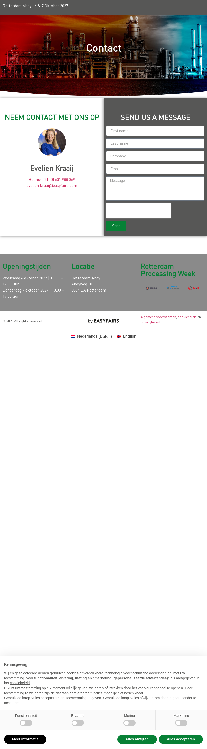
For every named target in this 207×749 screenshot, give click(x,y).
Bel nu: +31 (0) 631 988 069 (52, 179)
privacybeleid (150, 322)
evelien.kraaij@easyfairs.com (52, 185)
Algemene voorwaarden (158, 317)
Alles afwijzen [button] (137, 739)
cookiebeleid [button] (20, 683)
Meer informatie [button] (25, 739)
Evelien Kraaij (52, 168)
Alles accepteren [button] (181, 739)
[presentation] (138, 210)
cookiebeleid (187, 317)
